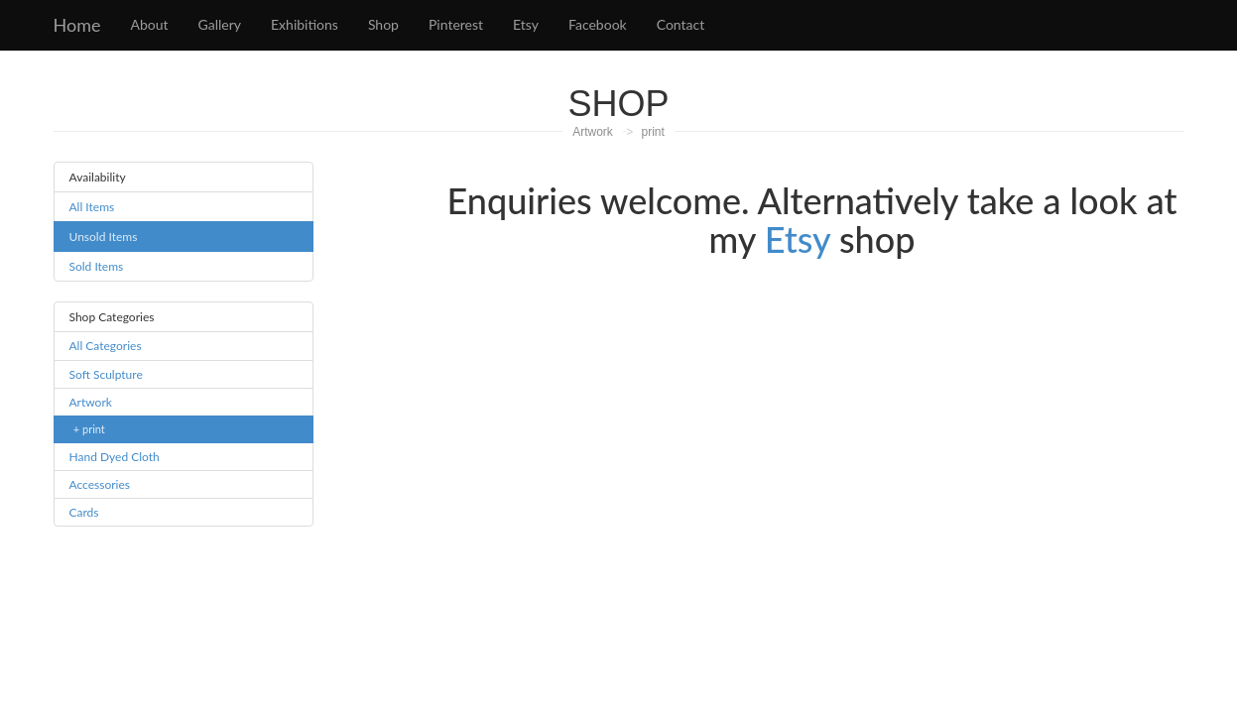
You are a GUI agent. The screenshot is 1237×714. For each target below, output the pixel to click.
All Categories (105, 345)
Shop (383, 24)
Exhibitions (304, 24)
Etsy (526, 24)
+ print (89, 428)
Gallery (219, 24)
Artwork (592, 132)
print (653, 132)
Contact (681, 24)
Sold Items (96, 266)
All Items (92, 206)
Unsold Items (103, 236)
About (149, 24)
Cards (84, 512)
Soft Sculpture (106, 374)
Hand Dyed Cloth (114, 456)
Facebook (597, 24)
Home (77, 25)
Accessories (100, 484)
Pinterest (456, 24)
